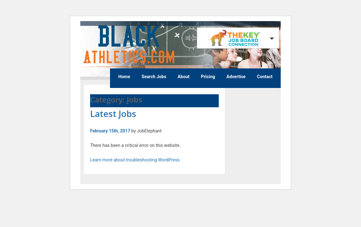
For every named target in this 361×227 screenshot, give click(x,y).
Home (124, 76)
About (184, 76)
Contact (264, 76)
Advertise (236, 76)
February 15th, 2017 (110, 130)
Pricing (208, 76)
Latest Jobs (113, 113)
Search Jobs (154, 76)
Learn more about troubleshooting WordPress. (135, 159)
